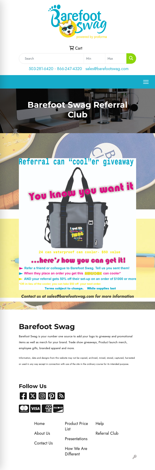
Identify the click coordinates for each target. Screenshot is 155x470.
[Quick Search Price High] (116, 58)
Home (39, 424)
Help (100, 424)
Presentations (76, 439)
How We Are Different (76, 451)
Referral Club (107, 433)
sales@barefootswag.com (107, 69)
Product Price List (76, 426)
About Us (42, 433)
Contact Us (43, 443)
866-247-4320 (69, 69)
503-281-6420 (41, 69)
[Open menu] (145, 81)
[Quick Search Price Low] (94, 58)
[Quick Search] (51, 58)
